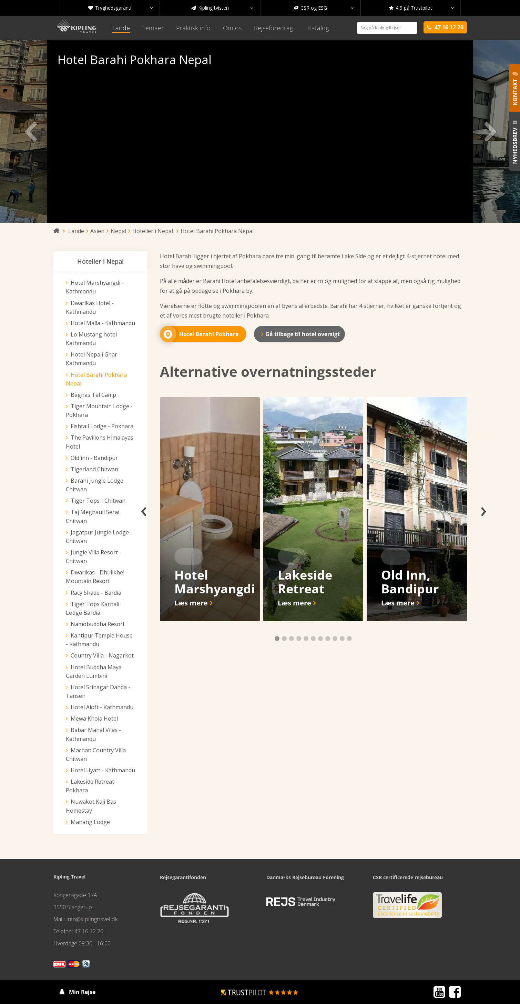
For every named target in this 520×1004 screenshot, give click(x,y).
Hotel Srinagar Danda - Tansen (98, 691)
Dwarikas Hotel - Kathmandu (90, 307)
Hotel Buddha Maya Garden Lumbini (94, 671)
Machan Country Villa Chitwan (96, 754)
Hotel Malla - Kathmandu (103, 323)
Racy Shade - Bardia (96, 592)
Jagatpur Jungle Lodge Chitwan (97, 537)
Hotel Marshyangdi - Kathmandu (95, 287)
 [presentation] (42, 131)
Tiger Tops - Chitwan (98, 500)
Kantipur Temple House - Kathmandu (99, 640)
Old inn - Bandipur (94, 458)
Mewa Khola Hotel (94, 718)
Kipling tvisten (222, 8)
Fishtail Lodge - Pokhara (102, 426)
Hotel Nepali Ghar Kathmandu (91, 359)
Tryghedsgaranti (120, 8)
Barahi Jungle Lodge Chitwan (94, 485)
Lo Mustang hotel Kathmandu (91, 339)
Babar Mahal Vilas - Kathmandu (93, 734)
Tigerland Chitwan (94, 469)
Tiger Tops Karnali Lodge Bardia (92, 608)
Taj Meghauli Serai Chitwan (92, 516)
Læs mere (191, 603)
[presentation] (144, 509)
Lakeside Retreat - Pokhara (92, 786)
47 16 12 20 (88, 931)
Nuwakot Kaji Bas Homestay (91, 806)
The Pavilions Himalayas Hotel (99, 442)
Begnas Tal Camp (93, 395)
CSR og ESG (324, 8)
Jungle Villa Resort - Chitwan (93, 557)
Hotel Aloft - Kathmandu (102, 707)
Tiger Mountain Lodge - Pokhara (99, 410)
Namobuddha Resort (98, 624)
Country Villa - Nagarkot (102, 655)
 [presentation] (478, 131)
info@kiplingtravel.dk (92, 919)
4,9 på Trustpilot (421, 8)
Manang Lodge (90, 822)
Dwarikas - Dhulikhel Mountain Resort (95, 577)
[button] (277, 638)
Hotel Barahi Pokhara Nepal (96, 379)
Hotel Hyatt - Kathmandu (103, 770)
